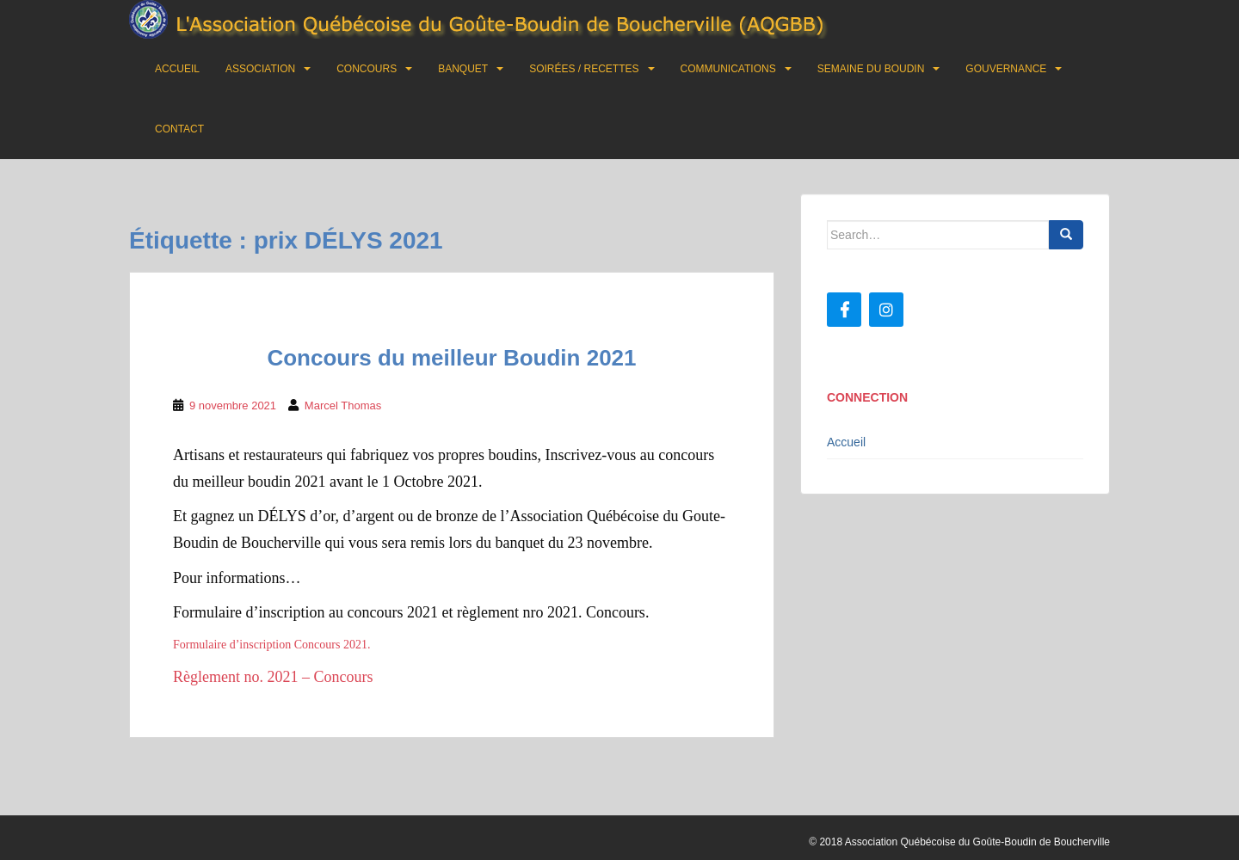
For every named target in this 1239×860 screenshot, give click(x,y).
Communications (728, 69)
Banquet (463, 69)
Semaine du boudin (871, 69)
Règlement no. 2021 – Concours (273, 676)
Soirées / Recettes (583, 69)
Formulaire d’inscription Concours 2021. (271, 644)
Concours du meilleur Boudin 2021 (451, 358)
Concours (366, 69)
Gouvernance (1005, 69)
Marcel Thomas (343, 405)
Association (260, 69)
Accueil (177, 69)
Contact (179, 129)
